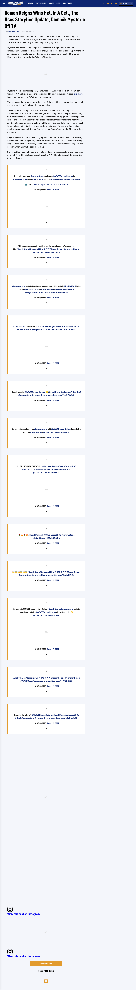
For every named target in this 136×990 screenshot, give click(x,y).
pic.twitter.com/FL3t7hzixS (55, 184)
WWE (51, 3)
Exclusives (41, 3)
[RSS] (116, 3)
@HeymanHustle (72, 179)
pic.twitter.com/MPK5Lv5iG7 (59, 681)
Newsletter (126, 3)
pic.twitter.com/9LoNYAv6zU (61, 395)
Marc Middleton (13, 31)
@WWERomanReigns (63, 176)
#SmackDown (57, 179)
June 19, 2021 (53, 189)
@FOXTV (38, 184)
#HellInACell (38, 179)
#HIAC (78, 392)
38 (41, 964)
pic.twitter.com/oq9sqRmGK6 (54, 292)
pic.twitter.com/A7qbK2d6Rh (46, 538)
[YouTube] (108, 3)
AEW (58, 3)
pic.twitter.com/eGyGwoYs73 (64, 718)
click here (78, 94)
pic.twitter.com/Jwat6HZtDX (61, 575)
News (30, 3)
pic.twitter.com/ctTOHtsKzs (46, 472)
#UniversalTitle (20, 179)
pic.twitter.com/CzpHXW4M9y (62, 329)
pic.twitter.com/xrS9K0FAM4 (46, 252)
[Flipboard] (112, 3)
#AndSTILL (17, 678)
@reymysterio (37, 176)
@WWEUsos (26, 681)
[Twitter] (104, 3)
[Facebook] (100, 3)
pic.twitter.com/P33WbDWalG (46, 615)
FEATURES (67, 3)
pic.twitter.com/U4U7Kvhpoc (56, 432)
